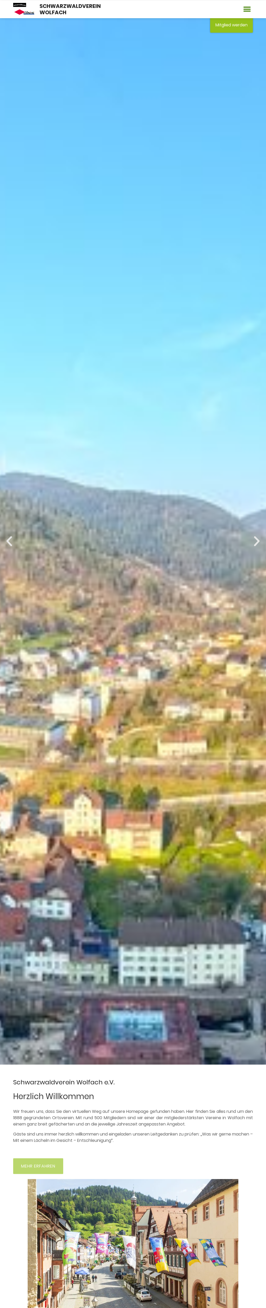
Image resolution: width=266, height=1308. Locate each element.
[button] (247, 9)
